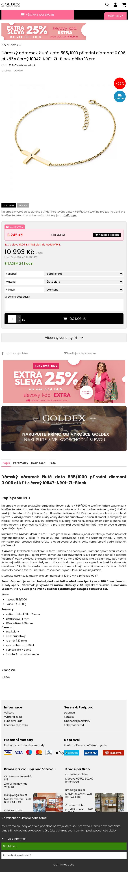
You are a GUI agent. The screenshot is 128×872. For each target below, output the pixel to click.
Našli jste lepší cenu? (80, 353)
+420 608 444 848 (78, 795)
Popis (6, 463)
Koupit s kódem (107, 235)
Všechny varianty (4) (64, 338)
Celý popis (70, 215)
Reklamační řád (74, 725)
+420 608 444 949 (17, 800)
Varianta (11, 274)
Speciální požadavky (17, 297)
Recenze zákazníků (16, 725)
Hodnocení (38, 463)
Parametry (20, 463)
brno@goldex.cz (75, 790)
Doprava (69, 712)
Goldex (18, 71)
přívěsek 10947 (88, 575)
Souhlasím (10, 846)
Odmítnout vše (64, 864)
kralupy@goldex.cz (15, 795)
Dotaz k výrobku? (14, 353)
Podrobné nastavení (17, 855)
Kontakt (69, 717)
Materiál (11, 282)
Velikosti (9, 712)
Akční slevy (115, 16)
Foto (52, 463)
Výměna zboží (13, 717)
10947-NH (70, 575)
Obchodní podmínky (77, 721)
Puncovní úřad (13, 721)
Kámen (10, 290)
